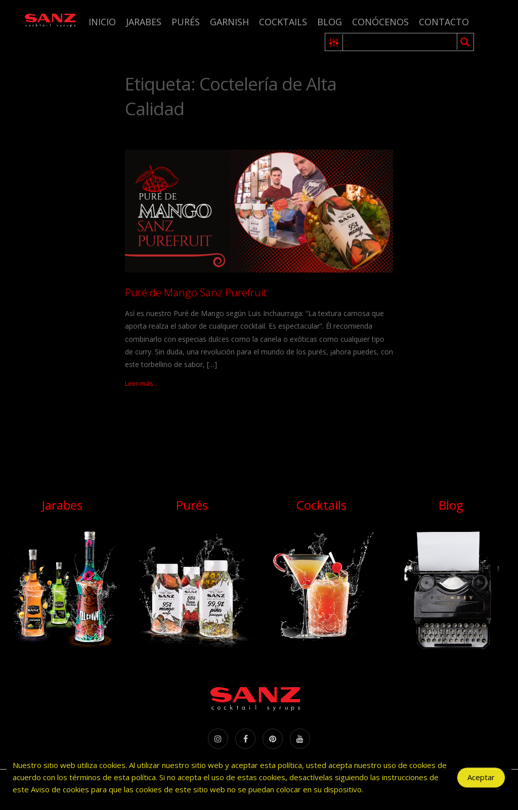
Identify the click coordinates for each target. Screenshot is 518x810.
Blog (329, 22)
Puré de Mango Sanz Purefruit (196, 292)
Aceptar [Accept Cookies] (481, 780)
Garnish (229, 22)
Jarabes (143, 22)
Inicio (102, 22)
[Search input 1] (400, 42)
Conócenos (380, 22)
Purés (185, 22)
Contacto (444, 22)
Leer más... (141, 383)
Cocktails (283, 22)
